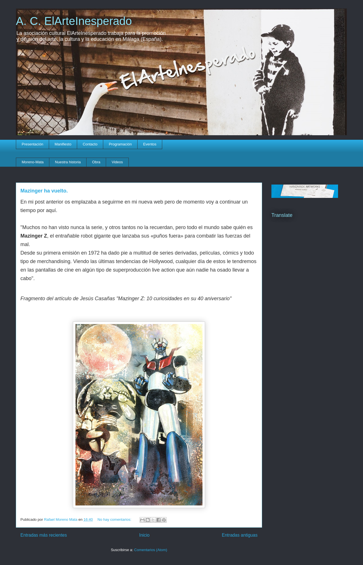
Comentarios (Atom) (150, 550)
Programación (120, 144)
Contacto (90, 144)
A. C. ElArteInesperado (74, 21)
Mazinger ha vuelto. (44, 191)
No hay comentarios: (115, 519)
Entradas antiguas (240, 535)
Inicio (144, 535)
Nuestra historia (68, 162)
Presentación (32, 144)
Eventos (150, 144)
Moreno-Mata (33, 162)
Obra (96, 162)
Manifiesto (62, 144)
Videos (117, 162)
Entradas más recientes (43, 535)
